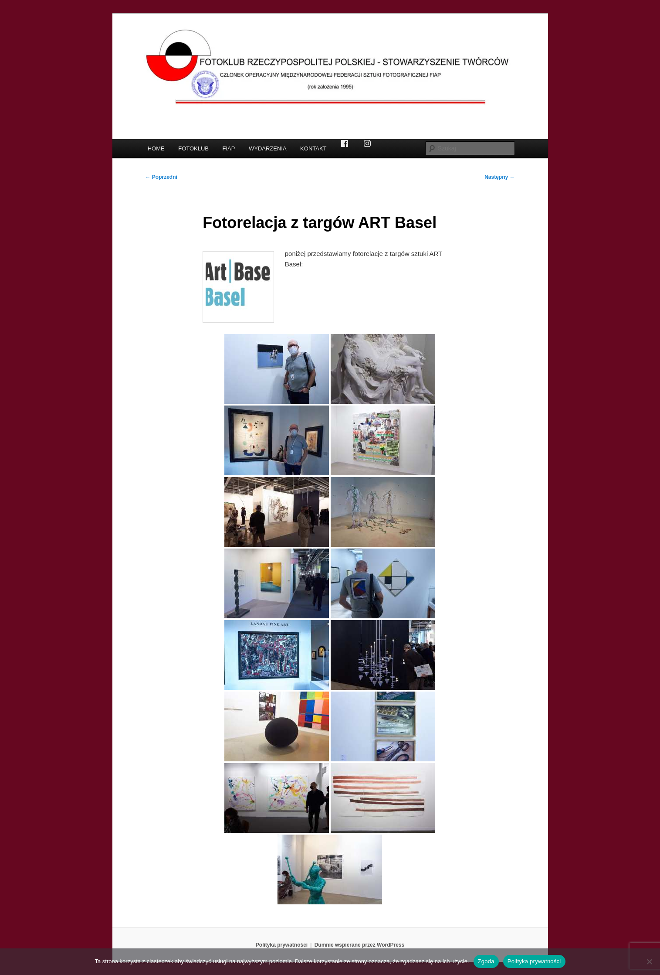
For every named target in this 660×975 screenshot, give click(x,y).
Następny (499, 177)
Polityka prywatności (282, 945)
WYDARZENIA (268, 148)
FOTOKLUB (193, 148)
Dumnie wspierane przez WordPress (360, 945)
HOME (156, 148)
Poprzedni (161, 177)
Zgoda (486, 961)
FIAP (229, 148)
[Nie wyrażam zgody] (649, 961)
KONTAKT (313, 148)
